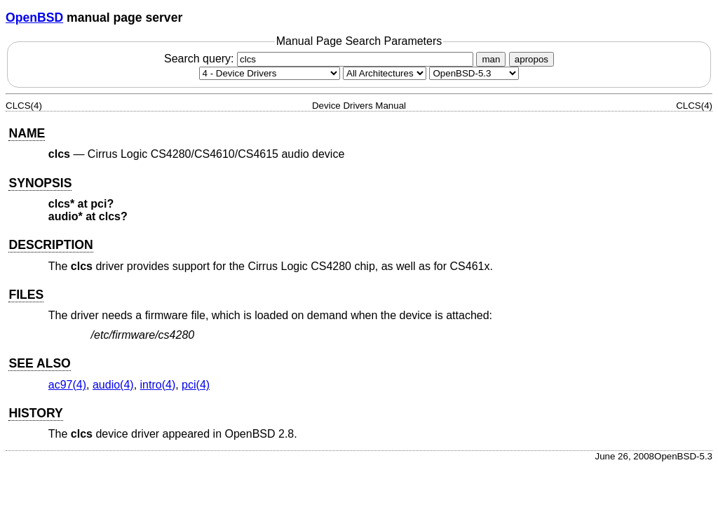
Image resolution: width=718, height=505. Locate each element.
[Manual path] (474, 73)
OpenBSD (34, 18)
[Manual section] (269, 73)
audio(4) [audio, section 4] (113, 385)
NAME (26, 133)
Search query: (320, 59)
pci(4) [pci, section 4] (196, 385)
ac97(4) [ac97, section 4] (67, 385)
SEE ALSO (39, 363)
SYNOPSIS (40, 183)
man (491, 59)
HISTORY (35, 413)
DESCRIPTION (50, 245)
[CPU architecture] (384, 73)
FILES (25, 295)
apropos (531, 59)
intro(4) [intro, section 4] (158, 385)
